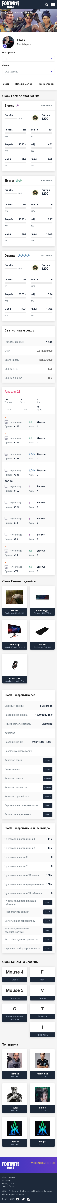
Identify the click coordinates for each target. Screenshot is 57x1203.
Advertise (6, 1180)
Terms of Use (8, 1186)
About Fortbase (8, 1177)
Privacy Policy (8, 1183)
